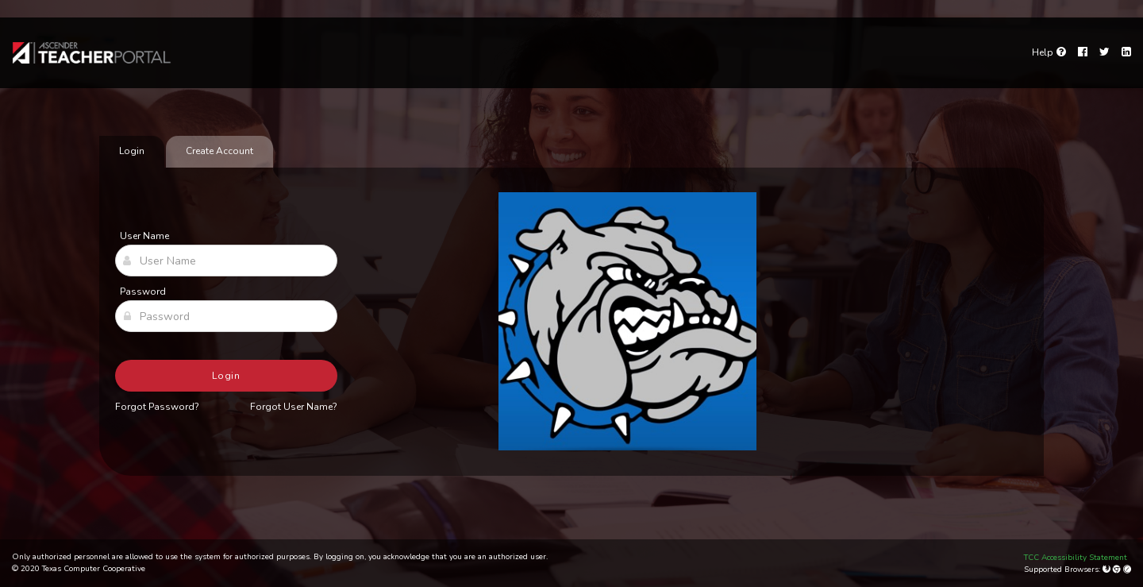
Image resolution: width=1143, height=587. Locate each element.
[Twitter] (1104, 52)
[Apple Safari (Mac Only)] (1127, 569)
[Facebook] (1082, 52)
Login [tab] (131, 151)
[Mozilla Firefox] (1108, 569)
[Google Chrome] (1118, 569)
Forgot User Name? (293, 406)
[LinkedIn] (1126, 52)
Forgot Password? (157, 406)
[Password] (226, 316)
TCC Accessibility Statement (1075, 557)
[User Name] (226, 260)
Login (226, 375)
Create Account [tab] (219, 151)
